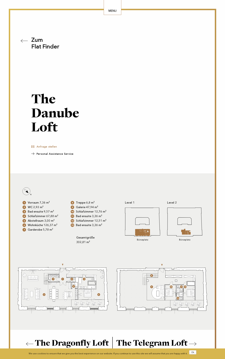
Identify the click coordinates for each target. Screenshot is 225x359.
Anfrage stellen (47, 146)
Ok (192, 352)
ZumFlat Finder (45, 43)
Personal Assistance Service (55, 153)
